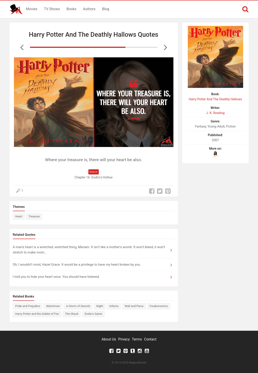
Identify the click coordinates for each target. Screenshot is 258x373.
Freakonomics (159, 306)
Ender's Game (93, 313)
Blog (105, 9)
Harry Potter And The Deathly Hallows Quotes (93, 34)
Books (71, 9)
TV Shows (52, 9)
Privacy (124, 339)
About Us (109, 339)
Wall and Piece (134, 306)
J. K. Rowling (215, 113)
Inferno (113, 306)
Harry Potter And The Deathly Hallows (215, 99)
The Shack (71, 313)
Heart (18, 216)
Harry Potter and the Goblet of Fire (37, 313)
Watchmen (53, 306)
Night (99, 306)
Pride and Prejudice (27, 306)
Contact (150, 339)
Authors (89, 9)
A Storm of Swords (78, 306)
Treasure (34, 216)
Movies (31, 9)
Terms (137, 339)
